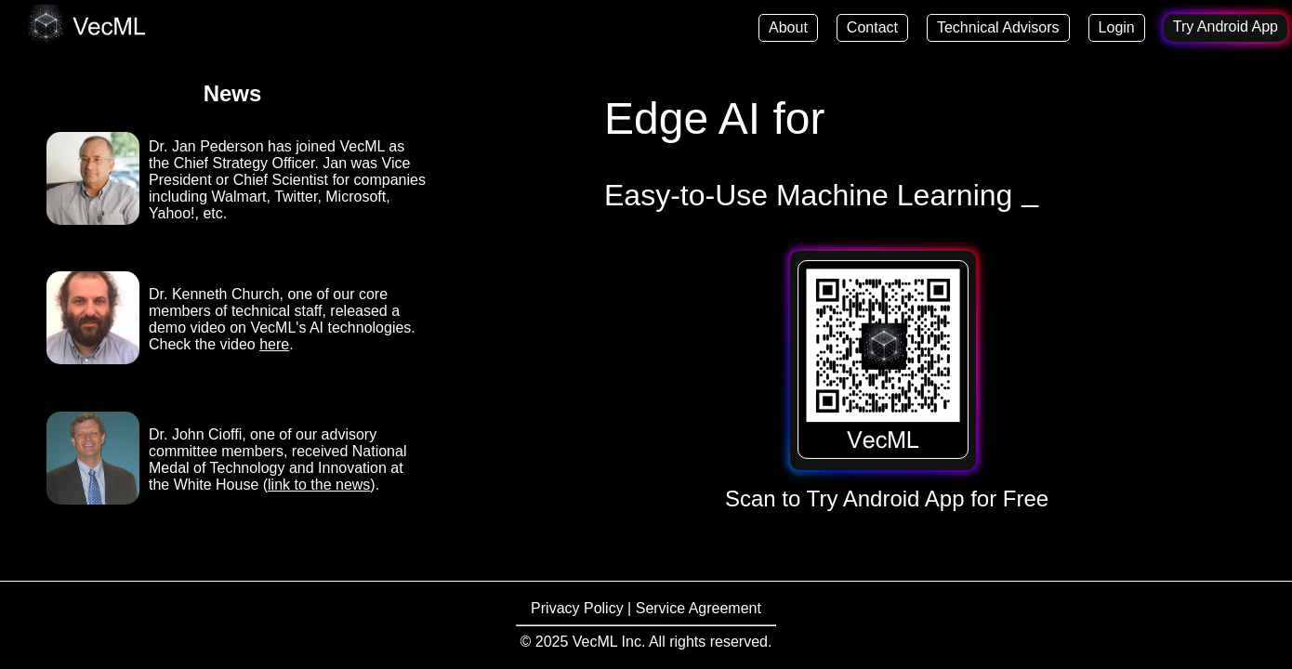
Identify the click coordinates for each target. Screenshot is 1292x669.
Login (1117, 27)
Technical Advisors (998, 27)
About (788, 27)
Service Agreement (698, 608)
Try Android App (1225, 26)
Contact (872, 27)
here (274, 344)
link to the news (319, 484)
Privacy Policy (579, 608)
